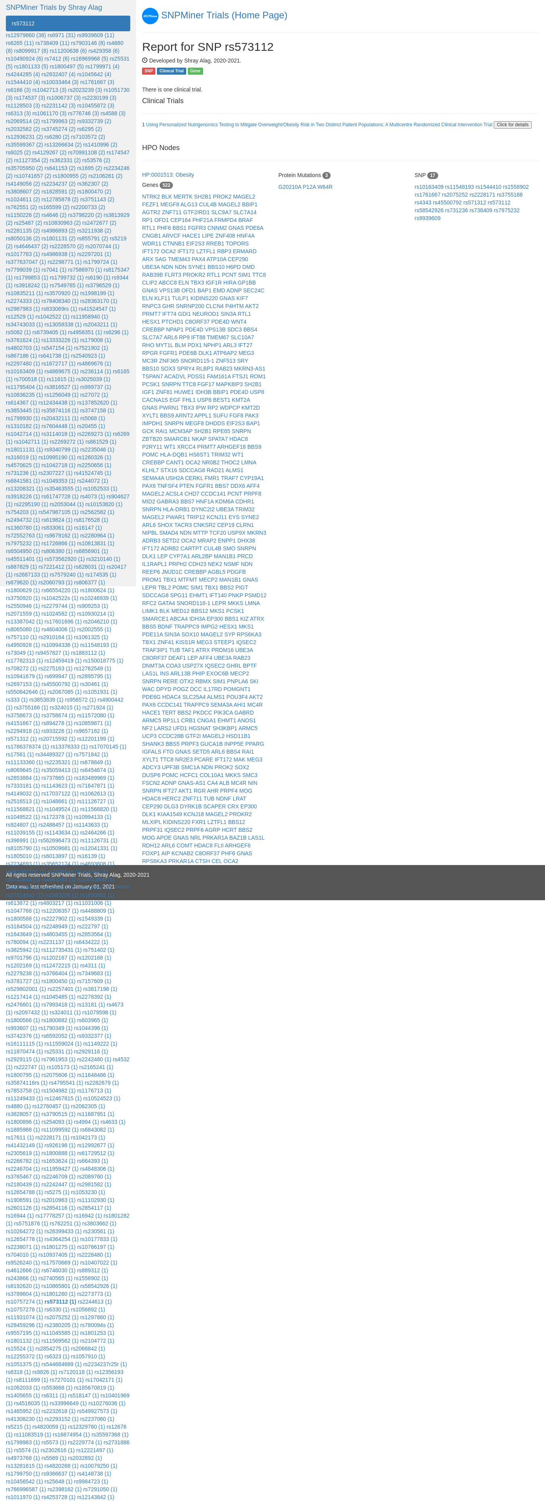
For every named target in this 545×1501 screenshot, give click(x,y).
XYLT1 (151, 415)
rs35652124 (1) (60, 864)
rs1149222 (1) (100, 1044)
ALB (225, 783)
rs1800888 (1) (58, 1153)
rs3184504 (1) (23, 926)
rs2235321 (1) (62, 762)
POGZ (181, 689)
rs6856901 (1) (91, 551)
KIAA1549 (170, 814)
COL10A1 (212, 775)
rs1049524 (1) (62, 809)
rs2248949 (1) (58, 926)
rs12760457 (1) (51, 1106)
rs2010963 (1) (58, 1200)
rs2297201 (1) (94, 254)
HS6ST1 (200, 454)
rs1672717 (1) (58, 363)
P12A (310, 187)
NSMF (232, 564)
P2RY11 (153, 447)
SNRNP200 (191, 306)
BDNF (166, 626)
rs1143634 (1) (62, 832)
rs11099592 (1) (60, 1130)
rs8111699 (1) (31, 1380)
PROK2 (223, 196)
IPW (201, 408)
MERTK (183, 196)
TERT (170, 712)
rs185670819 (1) (94, 1388)
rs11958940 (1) (89, 316)
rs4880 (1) (18, 1106)
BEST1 (222, 400)
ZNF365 (169, 361)
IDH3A (198, 619)
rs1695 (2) (89, 168)
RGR (200, 791)
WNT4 (238, 322)
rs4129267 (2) (49, 152)
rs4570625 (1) (23, 465)
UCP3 (150, 736)
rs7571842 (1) (91, 754)
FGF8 (237, 415)
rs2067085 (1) (65, 692)
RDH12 (151, 845)
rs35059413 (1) (60, 770)
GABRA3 (169, 501)
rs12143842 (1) (95, 1497)
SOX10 (191, 634)
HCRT (230, 830)
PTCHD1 (173, 322)
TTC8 (259, 275)
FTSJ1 (241, 376)
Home (122, 886)
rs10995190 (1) (57, 457)
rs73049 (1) (20, 653)
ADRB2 (171, 548)
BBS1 (180, 228)
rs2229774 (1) (85, 1442)
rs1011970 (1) (23, 1497)
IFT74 (170, 314)
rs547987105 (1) (58, 512)
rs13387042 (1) (24, 621)
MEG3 (246, 353)
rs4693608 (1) (97, 864)
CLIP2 (150, 282)
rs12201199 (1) (95, 739)
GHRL (235, 666)
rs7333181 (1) (23, 786)
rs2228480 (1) (94, 1255)
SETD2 (171, 540)
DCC (196, 689)
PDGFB (236, 572)
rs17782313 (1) (24, 660)
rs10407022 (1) (98, 1262)
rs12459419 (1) (63, 660)
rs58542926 (430, 210)
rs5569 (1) (54, 1458)
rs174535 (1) (100, 574)
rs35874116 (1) (60, 410)
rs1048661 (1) (58, 801)
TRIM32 (221, 454)
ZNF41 (166, 642)
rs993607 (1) (21, 1028)
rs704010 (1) (21, 1255)
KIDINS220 (205, 298)
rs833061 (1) (56, 528)
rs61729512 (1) (95, 1153)
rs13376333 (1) (69, 746)
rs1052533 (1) (100, 488)
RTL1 (149, 228)
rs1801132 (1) (23, 1341)
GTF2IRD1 (197, 212)
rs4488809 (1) (97, 911)
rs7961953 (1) (58, 1059)
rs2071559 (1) (23, 614)
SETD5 (201, 752)
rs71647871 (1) (95, 786)
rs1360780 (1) (23, 528)
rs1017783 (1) (23, 254)
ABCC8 (168, 282)
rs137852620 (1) (97, 402)
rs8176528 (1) (91, 520)
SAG (161, 259)
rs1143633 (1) (91, 825)
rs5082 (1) (18, 332)
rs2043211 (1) (100, 324)
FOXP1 (151, 853)
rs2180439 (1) (23, 1184)
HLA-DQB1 (174, 454)
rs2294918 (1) (23, 731)
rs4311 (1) (92, 965)
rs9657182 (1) (91, 731)
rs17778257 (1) (53, 1216)
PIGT (242, 587)
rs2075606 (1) (58, 1075)
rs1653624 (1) (58, 1161)
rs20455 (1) (91, 426)
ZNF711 (172, 212)
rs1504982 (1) (58, 1090)
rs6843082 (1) (97, 1130)
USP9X (237, 533)
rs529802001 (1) (26, 989)
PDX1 (195, 345)
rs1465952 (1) (23, 1411)
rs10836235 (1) (24, 395)
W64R (325, 187)
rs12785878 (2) (60, 199)
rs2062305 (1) (88, 1106)
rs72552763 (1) (24, 535)
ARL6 (171, 337)
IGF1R (214, 282)
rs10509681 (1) (60, 848)
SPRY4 (186, 368)
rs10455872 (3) (95, 105)
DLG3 (172, 806)
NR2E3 (184, 759)
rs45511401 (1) (24, 559)
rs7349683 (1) (94, 973)
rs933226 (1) (56, 731)
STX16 (169, 470)
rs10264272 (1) (24, 1231)
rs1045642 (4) (94, 74)
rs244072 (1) (92, 481)
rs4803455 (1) (58, 934)
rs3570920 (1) (62, 293)
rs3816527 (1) (62, 387)
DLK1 (205, 353)
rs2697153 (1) (23, 684)
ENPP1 (227, 540)
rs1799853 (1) (31, 277)
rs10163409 (430, 187)
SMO (230, 548)
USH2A (175, 478)
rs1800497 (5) (67, 66)
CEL (218, 861)
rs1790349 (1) (55, 1028)
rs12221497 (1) (94, 1450)
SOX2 (242, 767)
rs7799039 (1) (23, 270)
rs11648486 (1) (95, 1075)
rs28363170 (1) (98, 301)
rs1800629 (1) (23, 590)
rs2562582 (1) (97, 512)
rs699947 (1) (60, 676)
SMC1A (191, 767)
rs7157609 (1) (94, 981)
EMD (220, 290)
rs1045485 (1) (58, 997)
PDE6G (152, 697)
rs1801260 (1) (58, 1294)
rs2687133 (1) (31, 574)
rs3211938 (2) (94, 230)
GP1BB (246, 282)
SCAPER (215, 806)
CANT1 (175, 462)
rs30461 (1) (94, 684)
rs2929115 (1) (23, 1059)
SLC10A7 (242, 337)
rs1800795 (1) (23, 1075)
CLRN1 (245, 525)
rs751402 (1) (98, 950)
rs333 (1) (17, 700)
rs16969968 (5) (89, 59)
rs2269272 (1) (67, 442)
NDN (167, 267)
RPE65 (222, 431)
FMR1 (213, 478)
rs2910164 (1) (55, 637)
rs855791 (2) (92, 238)
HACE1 (192, 236)
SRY (242, 361)
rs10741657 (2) (32, 176)
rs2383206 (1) (62, 895)
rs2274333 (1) (23, 301)
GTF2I (194, 736)
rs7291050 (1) (100, 1489)
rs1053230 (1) (88, 1192)
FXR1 (199, 822)
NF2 (148, 728)
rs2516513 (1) (23, 801)
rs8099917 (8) (31, 51)
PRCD (245, 556)
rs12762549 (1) (92, 668)
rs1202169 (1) (23, 965)
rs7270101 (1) (67, 1380)
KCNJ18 (194, 814)
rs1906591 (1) (23, 1200)
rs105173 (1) (62, 1067)
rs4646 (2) (54, 215)
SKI (254, 681)
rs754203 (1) (21, 512)
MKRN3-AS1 (249, 368)
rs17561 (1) (20, 754)
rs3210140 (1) (103, 559)
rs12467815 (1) (63, 1098)
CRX (233, 806)
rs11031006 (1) (92, 903)
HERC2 (172, 798)
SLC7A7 (153, 337)
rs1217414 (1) (23, 997)
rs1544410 (489, 187)
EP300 (216, 619)
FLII (219, 845)
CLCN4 (215, 306)
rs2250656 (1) (94, 465)
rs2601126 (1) (23, 1208)
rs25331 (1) (59, 1051)
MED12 (181, 611)
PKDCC (203, 712)
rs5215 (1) (18, 1427)
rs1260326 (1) (94, 457)
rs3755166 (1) (31, 707)
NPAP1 (175, 329)
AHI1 (240, 705)
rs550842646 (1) (26, 692)
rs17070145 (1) (107, 746)
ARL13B (181, 673)
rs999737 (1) (95, 387)
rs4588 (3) (113, 113)
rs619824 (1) (56, 520)
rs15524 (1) (20, 1348)
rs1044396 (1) (91, 1028)
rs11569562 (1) (60, 1341)
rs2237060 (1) (97, 1419)
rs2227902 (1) (58, 918)
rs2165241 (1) (96, 1067)
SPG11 (179, 595)
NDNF (224, 798)
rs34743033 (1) (24, 324)
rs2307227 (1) (55, 473)
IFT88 (199, 337)
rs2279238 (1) (23, 973)
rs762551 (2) (21, 207)
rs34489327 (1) (53, 754)
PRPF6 (195, 830)
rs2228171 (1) (52, 1137)
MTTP (201, 533)
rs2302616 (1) (58, 1450)
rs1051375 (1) (23, 1364)
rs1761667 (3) (97, 82)
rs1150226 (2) (23, 215)
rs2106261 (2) (105, 176)
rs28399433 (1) (63, 1231)
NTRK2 (152, 196)
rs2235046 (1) (97, 449)
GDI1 (185, 314)
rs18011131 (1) (24, 449)
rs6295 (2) (89, 129)
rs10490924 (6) (24, 59)
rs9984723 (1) (91, 1481)
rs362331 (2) (65, 160)
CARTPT (191, 548)
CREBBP (154, 329)
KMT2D (250, 408)
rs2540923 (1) (88, 356)
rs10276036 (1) (107, 1403)
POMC (151, 454)
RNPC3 (152, 306)
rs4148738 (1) (94, 1474)
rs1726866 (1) (58, 543)
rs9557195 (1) (23, 1333)
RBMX (203, 681)
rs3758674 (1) (58, 715)
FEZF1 (151, 204)
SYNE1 (198, 267)
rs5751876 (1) (31, 1223)
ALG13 (189, 204)
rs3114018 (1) (58, 434)
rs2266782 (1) (23, 1161)
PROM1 (152, 580)
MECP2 (209, 580)
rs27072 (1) (94, 395)
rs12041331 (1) (98, 848)
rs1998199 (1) (97, 293)
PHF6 (165, 228)
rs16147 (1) (88, 528)
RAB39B (153, 275)
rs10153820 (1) (103, 504)
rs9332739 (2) (94, 121)
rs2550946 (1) (23, 606)
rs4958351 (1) (85, 332)
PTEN (187, 486)
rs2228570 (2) (67, 246)
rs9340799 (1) (62, 449)
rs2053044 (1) (67, 504)
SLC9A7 (222, 212)
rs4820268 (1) (62, 1466)
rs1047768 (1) (23, 911)
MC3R (150, 361)
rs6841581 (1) (23, 481)
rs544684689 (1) (61, 1364)
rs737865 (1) (56, 778)
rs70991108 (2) (86, 152)
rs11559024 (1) (63, 1044)
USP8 (257, 392)
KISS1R (186, 642)
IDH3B (204, 392)
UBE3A (151, 267)
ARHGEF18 (232, 447)
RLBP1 (205, 368)
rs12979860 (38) (26, 35)
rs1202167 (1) (58, 958)
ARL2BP (202, 556)
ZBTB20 (153, 439)
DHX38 (246, 540)
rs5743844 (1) (23, 879)
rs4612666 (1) (23, 1270)
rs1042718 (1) (58, 465)
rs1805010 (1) (23, 856)
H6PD (234, 267)
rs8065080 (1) (23, 629)
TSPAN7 (153, 376)
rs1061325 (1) (91, 637)
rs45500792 (448, 202)
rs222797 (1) (92, 926)
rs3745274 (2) (58, 129)
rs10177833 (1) (98, 1239)
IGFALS (152, 752)
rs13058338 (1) (63, 324)
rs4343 (424, 202)
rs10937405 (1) (57, 1255)
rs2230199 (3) (99, 98)
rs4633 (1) (113, 1122)
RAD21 (216, 470)
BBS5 (150, 626)
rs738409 (481, 210)
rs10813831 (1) (95, 543)
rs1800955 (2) (70, 176)
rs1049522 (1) (23, 817)
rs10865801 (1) (60, 1286)
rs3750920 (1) (23, 598)
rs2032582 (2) (23, 129)
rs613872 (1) (21, 903)
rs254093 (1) (56, 1122)
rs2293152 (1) (62, 1419)
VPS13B (170, 290)
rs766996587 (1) (26, 1489)
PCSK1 (152, 384)
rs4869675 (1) (62, 371)
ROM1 (258, 376)
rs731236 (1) (21, 473)
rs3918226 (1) (23, 496)
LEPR (150, 587)
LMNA (248, 462)
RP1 (148, 220)
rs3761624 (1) (23, 340)
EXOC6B (218, 673)
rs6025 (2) (18, 152)
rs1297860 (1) (97, 1317)
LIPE (208, 236)
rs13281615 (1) (24, 1466)
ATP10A (217, 259)
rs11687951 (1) (95, 1114)
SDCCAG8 (193, 470)
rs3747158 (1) (97, 410)
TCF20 (218, 533)
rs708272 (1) (21, 668)
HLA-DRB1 (177, 509)
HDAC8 (238, 439)
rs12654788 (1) (24, 1192)
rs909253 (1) (92, 606)
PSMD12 (255, 595)
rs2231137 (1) (55, 942)
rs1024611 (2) (23, 199)
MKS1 (218, 611)
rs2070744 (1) (102, 246)
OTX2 (187, 681)
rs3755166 (510, 195)
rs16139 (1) (91, 856)
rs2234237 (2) (58, 184)
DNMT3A (154, 666)
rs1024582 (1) (58, 614)
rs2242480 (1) (94, 1059)
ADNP (235, 290)
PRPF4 (229, 791)
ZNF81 (165, 392)
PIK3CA (224, 712)
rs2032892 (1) (85, 1458)
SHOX (165, 525)
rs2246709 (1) (58, 1176)
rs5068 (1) (92, 418)
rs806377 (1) (89, 582)
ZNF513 (226, 361)
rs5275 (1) (57, 1192)
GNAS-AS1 (192, 783)
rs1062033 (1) (23, 1388)
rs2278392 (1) (94, 997)
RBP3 (225, 251)
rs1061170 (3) (49, 113)
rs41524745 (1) (92, 473)
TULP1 (181, 298)
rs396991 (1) (21, 840)
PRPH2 (179, 564)
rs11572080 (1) (95, 715)
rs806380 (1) (56, 551)
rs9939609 (428, 218)
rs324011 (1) (65, 1012)
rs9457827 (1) (52, 653)
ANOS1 (246, 720)
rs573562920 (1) (65, 559)
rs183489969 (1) (94, 778)
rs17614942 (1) (24, 895)
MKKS (236, 603)
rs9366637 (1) (58, 1474)
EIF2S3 (196, 243)
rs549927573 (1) (97, 1411)
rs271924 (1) (97, 707)
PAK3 (252, 415)
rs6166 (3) (18, 90)
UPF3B (171, 767)
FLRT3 (174, 275)
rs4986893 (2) (58, 230)
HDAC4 (172, 697)
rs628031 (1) (89, 567)
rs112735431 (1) (61, 950)
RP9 (185, 337)
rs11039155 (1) (24, 832)
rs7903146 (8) (88, 43)
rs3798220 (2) (85, 215)
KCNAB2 (183, 853)
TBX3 (198, 282)
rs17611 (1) (20, 1137)
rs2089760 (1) (94, 1176)
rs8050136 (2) (23, 238)
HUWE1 (184, 392)
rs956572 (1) (80, 700)
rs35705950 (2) (24, 168)
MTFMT (188, 580)
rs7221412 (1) (55, 567)
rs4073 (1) (92, 496)
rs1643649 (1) (23, 934)
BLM (181, 345)
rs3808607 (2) (23, 191)
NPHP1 (213, 345)
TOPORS (237, 243)
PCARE (204, 759)
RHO (149, 345)
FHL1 (189, 400)
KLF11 (163, 298)
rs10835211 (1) (24, 293)
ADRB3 (152, 540)
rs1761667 (428, 195)
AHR (213, 791)
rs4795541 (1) (66, 1083)
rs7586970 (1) (85, 270)
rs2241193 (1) (94, 887)
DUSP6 (152, 775)
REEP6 (152, 572)
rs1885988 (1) (23, 1130)
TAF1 (189, 650)
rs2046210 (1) (100, 621)
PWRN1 (169, 408)
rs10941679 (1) (24, 676)
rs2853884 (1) (23, 778)
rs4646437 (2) (31, 246)
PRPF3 (190, 744)
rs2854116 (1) (58, 1208)
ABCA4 (179, 619)
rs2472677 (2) (99, 223)
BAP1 (205, 290)
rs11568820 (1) (98, 809)
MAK (240, 759)
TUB (175, 650)
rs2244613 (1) (95, 1302)
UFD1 (181, 728)
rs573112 (23, 23)
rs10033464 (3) (60, 82)
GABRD (244, 712)
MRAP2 (208, 540)
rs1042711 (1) (31, 442)
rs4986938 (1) (58, 254)
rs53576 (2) (96, 160)
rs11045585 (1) (60, 1333)
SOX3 (169, 368)
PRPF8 (252, 494)
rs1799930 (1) (23, 418)
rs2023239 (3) (85, 90)
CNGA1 (207, 720)
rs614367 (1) (21, 402)
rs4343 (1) (95, 872)
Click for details (513, 124)
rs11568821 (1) (24, 809)
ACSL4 (174, 494)
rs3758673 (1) (23, 715)
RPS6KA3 (249, 634)
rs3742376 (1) (23, 1036)
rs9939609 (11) (95, 35)
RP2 (213, 408)
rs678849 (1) (95, 762)
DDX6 (238, 486)
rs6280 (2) (57, 137)
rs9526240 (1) (23, 1262)
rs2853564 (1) (94, 934)
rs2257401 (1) (65, 989)
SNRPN (172, 384)
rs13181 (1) (91, 1004)
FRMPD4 (226, 220)
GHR (169, 306)
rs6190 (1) (97, 277)
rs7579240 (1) (67, 574)
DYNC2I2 (203, 509)
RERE (171, 681)
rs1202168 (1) (94, 958)
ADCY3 (152, 767)
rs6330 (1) (57, 1309)
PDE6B (188, 353)
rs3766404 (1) (58, 973)
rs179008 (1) (95, 340)
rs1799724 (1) (100, 262)
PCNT (230, 275)
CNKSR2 (205, 525)
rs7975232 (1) (23, 543)
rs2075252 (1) (62, 1317)
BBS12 (200, 611)
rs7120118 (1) (76, 1372)
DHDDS (216, 423)
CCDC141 (214, 494)
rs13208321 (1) (24, 488)
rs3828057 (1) (23, 1114)
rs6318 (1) (18, 1372)
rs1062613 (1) (97, 793)
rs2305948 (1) (65, 872)
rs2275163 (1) (55, 668)
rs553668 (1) (56, 1388)
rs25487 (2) (28, 223)
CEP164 (181, 220)
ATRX (257, 619)
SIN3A (229, 314)
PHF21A (203, 220)
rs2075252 (455, 195)
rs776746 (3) (83, 113)
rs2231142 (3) (58, 105)
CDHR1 (244, 501)
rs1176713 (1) (94, 1090)
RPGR (150, 353)
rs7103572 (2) (88, 137)
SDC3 (235, 329)
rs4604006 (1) (58, 629)
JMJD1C (173, 572)
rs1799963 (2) (58, 121)
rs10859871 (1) (92, 723)
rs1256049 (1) (62, 395)
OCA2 (169, 251)
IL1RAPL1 (155, 564)
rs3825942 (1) (23, 950)
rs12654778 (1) (24, 1239)
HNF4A (245, 236)
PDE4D (221, 322)
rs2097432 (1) (31, 1012)
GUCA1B (212, 744)
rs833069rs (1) (59, 309)
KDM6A (225, 501)
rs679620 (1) (21, 582)
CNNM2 (217, 228)
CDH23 (198, 564)
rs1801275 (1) (58, 1247)
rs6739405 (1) (49, 332)
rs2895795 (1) (94, 676)
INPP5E (234, 744)
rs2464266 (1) (97, 832)
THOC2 (231, 462)
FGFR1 (169, 353)
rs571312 (475, 202)
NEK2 (215, 564)
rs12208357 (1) (60, 911)
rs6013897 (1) (58, 856)
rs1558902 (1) (91, 1278)
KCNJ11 (217, 517)
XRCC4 (187, 447)
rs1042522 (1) (52, 316)
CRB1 (189, 720)
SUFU (221, 415)
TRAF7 (230, 478)
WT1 (170, 447)
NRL (196, 838)
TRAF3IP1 (155, 650)
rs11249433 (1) (24, 1098)
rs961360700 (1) (26, 872)
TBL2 (165, 587)
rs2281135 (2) (23, 230)
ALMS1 (234, 470)
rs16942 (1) (88, 1216)
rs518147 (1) (83, 1395)
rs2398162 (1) (65, 1489)
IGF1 (149, 392)
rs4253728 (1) (58, 1497)
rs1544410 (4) (23, 82)
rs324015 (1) (65, 707)
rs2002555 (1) (94, 629)
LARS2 (163, 728)
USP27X (193, 666)
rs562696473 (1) (58, 840)
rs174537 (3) (29, 98)
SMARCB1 (178, 439)
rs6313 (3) (18, 113)
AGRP (213, 830)
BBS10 (217, 267)
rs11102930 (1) (95, 1200)
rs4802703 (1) (23, 348)
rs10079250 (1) (98, 1466)
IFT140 (218, 595)
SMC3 (249, 775)
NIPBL (150, 533)
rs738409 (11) (52, 43)
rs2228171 (483, 195)
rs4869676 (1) (94, 363)
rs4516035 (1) (31, 1403)
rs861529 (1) (100, 442)
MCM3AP (181, 431)
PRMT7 (152, 314)
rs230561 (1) (98, 1231)
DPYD (164, 689)
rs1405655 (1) (23, 1395)
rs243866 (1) (21, 1278)
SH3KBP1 (225, 728)
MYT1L (165, 345)
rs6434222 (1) (91, 942)
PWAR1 (176, 517)
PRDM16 (223, 650)
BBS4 (250, 329)
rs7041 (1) (54, 270)
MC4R (255, 705)
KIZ (245, 619)
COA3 (174, 666)
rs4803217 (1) (55, 903)
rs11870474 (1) (24, 1051)
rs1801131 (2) (58, 238)
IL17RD (213, 689)
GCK (148, 431)
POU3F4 (238, 697)
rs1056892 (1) (88, 1309)
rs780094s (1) (97, 1325)
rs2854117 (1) (94, 1208)
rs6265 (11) (20, 43)
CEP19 (226, 525)
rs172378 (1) (56, 817)
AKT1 (186, 791)
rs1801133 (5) (31, 66)
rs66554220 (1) (60, 590)
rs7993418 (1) (58, 1004)
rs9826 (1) (45, 1372)
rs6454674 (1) (97, 770)
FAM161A (219, 376)
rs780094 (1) (21, 942)
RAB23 (224, 368)
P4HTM (235, 306)
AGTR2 (152, 212)
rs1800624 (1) (97, 590)
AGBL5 (217, 572)
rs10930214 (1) (95, 614)
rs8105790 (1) (23, 848)
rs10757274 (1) (24, 1302)
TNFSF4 (168, 486)
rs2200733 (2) (88, 207)
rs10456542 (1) (24, 1481)
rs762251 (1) (65, 1223)
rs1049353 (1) (58, 481)
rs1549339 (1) (94, 918)
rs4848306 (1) (97, 1169)
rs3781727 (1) (23, 981)
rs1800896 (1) (23, 1122)
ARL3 (230, 345)
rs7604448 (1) (58, 426)
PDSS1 (197, 376)
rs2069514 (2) (23, 121)
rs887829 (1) (21, 567)
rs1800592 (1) (97, 895)
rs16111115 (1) (24, 1044)
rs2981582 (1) (94, 1184)
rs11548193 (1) (98, 645)
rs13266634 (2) (63, 145)
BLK (167, 196)
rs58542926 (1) (98, 1286)
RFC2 (150, 603)
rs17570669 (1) (60, 1262)
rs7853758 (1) (23, 1090)
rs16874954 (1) (71, 1434)
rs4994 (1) (86, 1122)
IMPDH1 (153, 423)
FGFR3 (198, 228)
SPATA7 (218, 439)
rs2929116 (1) (91, 1051)
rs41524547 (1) (97, 309)
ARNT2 (184, 415)
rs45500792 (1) (60, 684)
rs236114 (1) (95, 371)
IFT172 (151, 251)
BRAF (245, 220)
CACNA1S (155, 400)
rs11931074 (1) (24, 1317)
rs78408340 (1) (60, 301)
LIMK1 (150, 611)
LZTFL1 (206, 251)
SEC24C (253, 290)
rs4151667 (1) (23, 723)
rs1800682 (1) (58, 1020)
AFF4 (253, 486)
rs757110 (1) (21, 637)
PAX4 (199, 259)
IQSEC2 (246, 642)
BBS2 (228, 587)
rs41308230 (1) (24, 1419)
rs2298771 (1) (65, 262)
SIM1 (245, 275)
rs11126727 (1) (95, 801)
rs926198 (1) (60, 1145)
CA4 (213, 783)
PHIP (199, 673)
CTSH (203, 861)
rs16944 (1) (20, 1216)
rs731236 (457, 210)
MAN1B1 (225, 556)
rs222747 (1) (29, 1067)
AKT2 (252, 306)
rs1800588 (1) (23, 918)
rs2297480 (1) (23, 363)
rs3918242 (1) (31, 285)
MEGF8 (170, 204)
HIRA (230, 282)
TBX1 (170, 580)
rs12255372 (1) (24, 1356)
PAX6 (149, 486)
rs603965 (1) (92, 1020)
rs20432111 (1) (60, 418)
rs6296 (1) (116, 332)
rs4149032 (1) (23, 793)
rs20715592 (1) (57, 739)
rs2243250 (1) (58, 887)
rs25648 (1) (59, 1481)
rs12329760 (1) (86, 1427)
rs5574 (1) (26, 1450)
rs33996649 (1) (68, 1403)
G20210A (291, 187)
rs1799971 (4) (102, 66)
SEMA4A (153, 478)
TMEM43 (180, 259)
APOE (164, 838)
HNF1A (205, 501)
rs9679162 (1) (62, 535)
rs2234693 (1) (23, 864)
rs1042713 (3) (49, 90)
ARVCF (172, 236)
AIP (166, 853)
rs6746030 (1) (58, 1270)
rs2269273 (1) (94, 434)
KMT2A (241, 400)
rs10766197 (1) (95, 1247)
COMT (185, 845)
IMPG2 (210, 626)
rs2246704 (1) (23, 1169)
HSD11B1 (238, 736)
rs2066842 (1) (88, 1348)
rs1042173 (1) (88, 1137)
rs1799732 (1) (67, 277)
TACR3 (183, 525)
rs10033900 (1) (95, 879)
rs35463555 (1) (63, 488)
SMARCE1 (156, 619)
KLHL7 (151, 470)
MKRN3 (256, 533)
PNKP (236, 595)
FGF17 (207, 384)
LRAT (239, 798)
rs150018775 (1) (103, 660)
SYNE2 (250, 517)
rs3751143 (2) (97, 199)
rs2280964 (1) (97, 535)
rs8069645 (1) (23, 770)
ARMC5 (152, 720)
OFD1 (162, 220)
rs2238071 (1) (23, 1247)
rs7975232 (507, 210)
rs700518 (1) (29, 379)
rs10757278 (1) (24, 1309)
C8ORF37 (198, 322)
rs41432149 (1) (24, 1145)
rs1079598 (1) (99, 1012)
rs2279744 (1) (58, 606)
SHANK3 (153, 744)
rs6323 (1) (57, 1356)
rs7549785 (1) (67, 285)
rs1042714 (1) (23, 434)
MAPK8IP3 (230, 384)
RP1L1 (172, 720)
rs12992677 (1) (95, 1145)
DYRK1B (191, 806)
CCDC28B (171, 736)
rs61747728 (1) (60, 496)
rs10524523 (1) (102, 1098)
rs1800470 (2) (94, 191)
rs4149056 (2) (23, 184)
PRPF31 (153, 830)
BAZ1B (238, 838)
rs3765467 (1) (23, 1176)
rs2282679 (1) (102, 1083)
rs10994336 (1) (60, 645)
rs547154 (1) (56, 348)
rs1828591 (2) (58, 191)
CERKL (195, 478)
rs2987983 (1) (23, 309)
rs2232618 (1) (58, 1411)
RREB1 (216, 243)
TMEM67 (219, 337)
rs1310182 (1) (23, 426)
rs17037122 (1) (60, 793)
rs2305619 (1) (23, 1153)
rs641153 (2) (60, 168)
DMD (248, 267)
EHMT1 (199, 595)
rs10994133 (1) (92, 817)
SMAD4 (169, 533)
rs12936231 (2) (24, 137)
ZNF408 (226, 236)
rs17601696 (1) (63, 621)
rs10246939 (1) (98, 598)
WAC (149, 689)
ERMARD (245, 251)
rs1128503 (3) (23, 105)
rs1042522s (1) (59, 598)
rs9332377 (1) (94, 1036)
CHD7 (192, 494)
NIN (252, 783)
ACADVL (175, 376)
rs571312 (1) (21, 739)
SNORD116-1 (194, 603)
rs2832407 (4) (58, 74)
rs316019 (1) (21, 457)
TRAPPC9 (187, 626)
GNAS (237, 228)
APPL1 (203, 415)
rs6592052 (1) (58, 1036)
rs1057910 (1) (88, 1356)
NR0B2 (211, 462)
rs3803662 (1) (99, 1223)
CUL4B (208, 204)
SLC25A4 (194, 697)
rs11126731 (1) (98, 840)
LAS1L (151, 673)
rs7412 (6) (57, 59)
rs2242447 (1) (58, 1184)
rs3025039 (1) (93, 379)
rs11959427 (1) (60, 1169)
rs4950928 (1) (23, 645)
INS (165, 673)
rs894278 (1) (56, 723)
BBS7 (222, 486)
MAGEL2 (244, 196)
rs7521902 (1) (91, 348)
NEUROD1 (206, 314)
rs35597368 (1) (110, 1434)
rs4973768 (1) (23, 1458)
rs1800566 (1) (23, 1020)
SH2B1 (203, 196)
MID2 (149, 501)
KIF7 (242, 298)
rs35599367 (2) (24, 145)
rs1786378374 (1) (27, 746)
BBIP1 (250, 204)
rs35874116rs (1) (27, 1083)
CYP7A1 (180, 556)
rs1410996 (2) (100, 145)
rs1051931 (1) (100, 692)
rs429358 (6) (103, 51)
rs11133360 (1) (24, 762)
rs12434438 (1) (57, 402)
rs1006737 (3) (64, 98)
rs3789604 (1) (23, 1294)
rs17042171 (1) (103, 1380)
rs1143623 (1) (58, 786)
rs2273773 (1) (94, 1294)
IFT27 (245, 345)
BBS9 (167, 415)
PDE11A (153, 634)
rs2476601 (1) (23, 1004)
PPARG (254, 744)
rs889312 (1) (92, 1270)
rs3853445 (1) (23, 410)
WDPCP (230, 408)
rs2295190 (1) (31, 504)
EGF (175, 400)
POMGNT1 (236, 689)
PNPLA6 (238, 681)
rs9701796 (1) (23, 958)
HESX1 (152, 322)
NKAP (200, 439)
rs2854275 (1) (52, 1348)
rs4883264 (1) (23, 887)
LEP (163, 556)
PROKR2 (195, 275)
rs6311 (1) (54, 1395)
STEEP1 (225, 642)
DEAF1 (177, 658)
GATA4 (167, 603)
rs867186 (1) (21, 356)
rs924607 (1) (21, 825)
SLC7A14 (245, 212)
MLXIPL (152, 822)
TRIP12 (197, 517)
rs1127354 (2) (31, 160)
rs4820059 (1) (49, 1427)
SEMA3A (222, 705)
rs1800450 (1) (58, 981)
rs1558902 (516, 187)
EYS (234, 517)
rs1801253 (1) (97, 1333)
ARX (148, 259)
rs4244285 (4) (23, 74)
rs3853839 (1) (46, 700)
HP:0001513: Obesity (168, 175)
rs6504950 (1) (23, 551)
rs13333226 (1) (60, 340)
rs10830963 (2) (62, 223)
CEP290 (238, 259)
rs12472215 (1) (60, 965)
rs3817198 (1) (100, 989)
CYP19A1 (252, 478)
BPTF (250, 666)
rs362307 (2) (92, 184)
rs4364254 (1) (62, 1239)
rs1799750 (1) (23, 1474)
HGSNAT (200, 728)
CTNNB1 (174, 243)
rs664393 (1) (92, 1161)
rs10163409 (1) (24, 371)
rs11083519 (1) (32, 1434)
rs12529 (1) (20, 316)
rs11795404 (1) (24, 387)
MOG (245, 791)
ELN (184, 282)
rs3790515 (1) (58, 1114)
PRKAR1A (216, 838)
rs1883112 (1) (88, 653)
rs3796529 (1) (102, 285)
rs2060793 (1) (55, 582)
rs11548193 (460, 187)
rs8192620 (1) (23, 1286)
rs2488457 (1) (55, 825)
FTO (169, 752)
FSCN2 (151, 783)
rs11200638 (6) (68, 51)
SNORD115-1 (198, 361)
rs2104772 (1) (97, 1341)
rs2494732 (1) (23, 520)
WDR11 (152, 243)
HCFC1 (190, 775)
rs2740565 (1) (55, 1278)
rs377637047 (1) (26, 262)
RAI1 (162, 431)
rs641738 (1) (53, 356)
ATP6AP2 (225, 353)
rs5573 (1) (54, 1442)
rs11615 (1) (61, 379)
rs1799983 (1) (23, 1442)
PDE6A (254, 228)
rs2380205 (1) (62, 1325)
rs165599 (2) (53, 207)
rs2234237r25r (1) (105, 1364)
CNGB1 (152, 236)
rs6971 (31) (62, 35)
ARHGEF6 (238, 845)
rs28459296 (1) (24, 1325)
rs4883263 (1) (58, 879)
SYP (230, 634)
